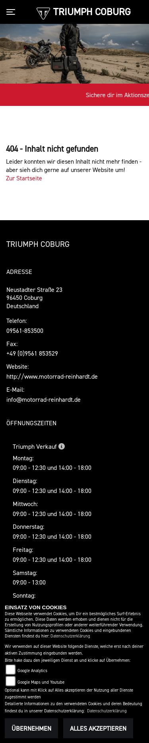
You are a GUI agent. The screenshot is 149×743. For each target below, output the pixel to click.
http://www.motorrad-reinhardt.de (52, 376)
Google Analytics (32, 670)
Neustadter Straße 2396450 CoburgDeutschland (34, 297)
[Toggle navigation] (12, 12)
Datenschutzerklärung (70, 636)
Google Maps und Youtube (40, 682)
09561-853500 (24, 330)
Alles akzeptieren (98, 728)
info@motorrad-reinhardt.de (43, 399)
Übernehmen (31, 728)
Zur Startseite (24, 178)
